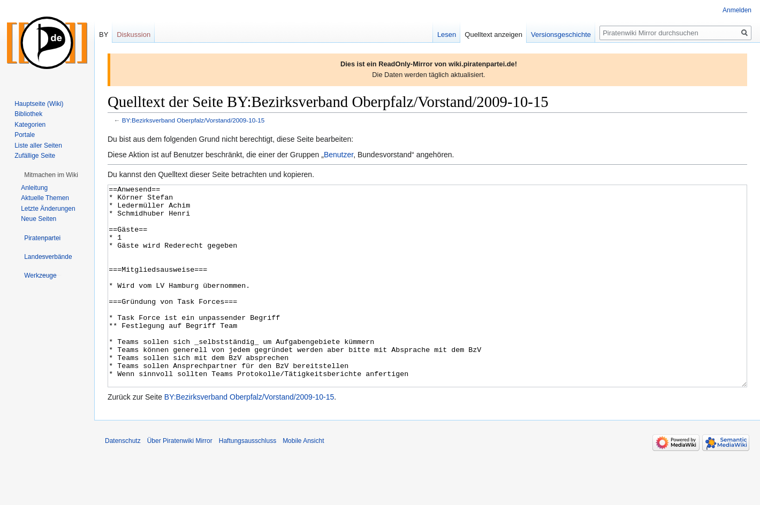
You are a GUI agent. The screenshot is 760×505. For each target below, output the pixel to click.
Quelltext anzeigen (493, 34)
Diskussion (133, 34)
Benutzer (338, 154)
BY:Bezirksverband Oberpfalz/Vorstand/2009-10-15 (193, 120)
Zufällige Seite (34, 155)
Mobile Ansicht (303, 481)
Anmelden (737, 10)
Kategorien (29, 124)
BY (103, 34)
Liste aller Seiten (38, 145)
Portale (24, 135)
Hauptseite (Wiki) (38, 104)
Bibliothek (28, 114)
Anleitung (34, 188)
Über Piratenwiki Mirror (179, 481)
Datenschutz (123, 481)
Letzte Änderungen (48, 208)
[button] (51, 175)
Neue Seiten (38, 219)
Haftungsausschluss (247, 481)
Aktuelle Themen (45, 198)
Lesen (446, 34)
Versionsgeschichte (561, 34)
